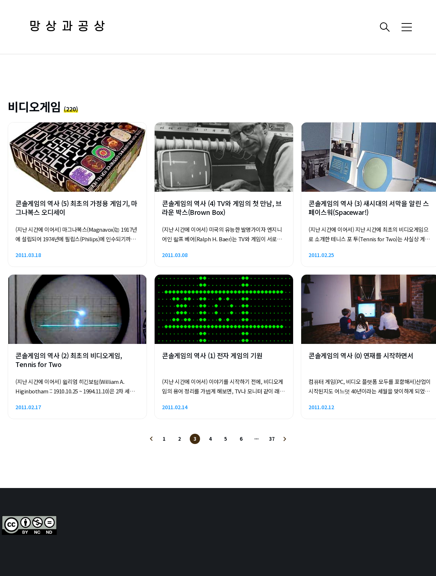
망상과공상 (69, 27)
